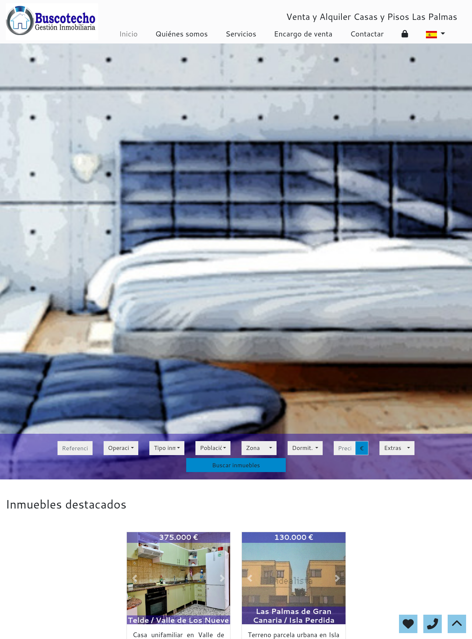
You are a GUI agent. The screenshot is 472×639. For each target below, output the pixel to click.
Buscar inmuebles (236, 465)
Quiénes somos (181, 33)
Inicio (128, 33)
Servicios (240, 33)
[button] (134, 578)
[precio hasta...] (344, 448)
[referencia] (75, 448)
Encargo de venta (303, 33)
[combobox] (121, 448)
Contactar (367, 33)
